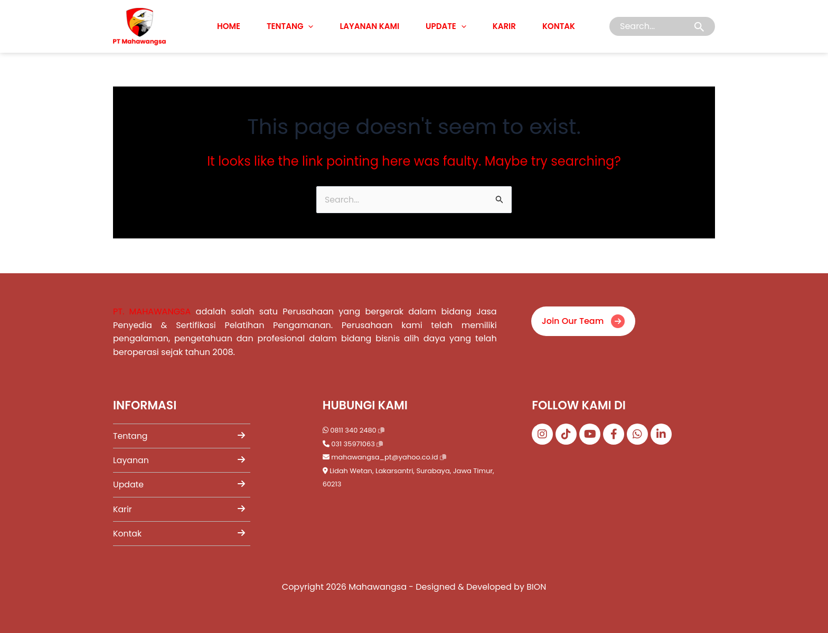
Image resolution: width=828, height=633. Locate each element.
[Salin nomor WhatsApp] (381, 429)
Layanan (179, 460)
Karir (504, 26)
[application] (308, 26)
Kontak (558, 26)
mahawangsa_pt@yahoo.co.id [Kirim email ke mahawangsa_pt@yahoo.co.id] (385, 456)
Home (228, 26)
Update (446, 26)
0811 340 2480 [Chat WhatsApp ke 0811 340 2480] (353, 429)
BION (536, 587)
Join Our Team (583, 318)
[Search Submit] (699, 27)
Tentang (290, 26)
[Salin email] (443, 456)
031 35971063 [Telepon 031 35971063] (353, 443)
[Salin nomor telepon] (380, 443)
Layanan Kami (369, 26)
